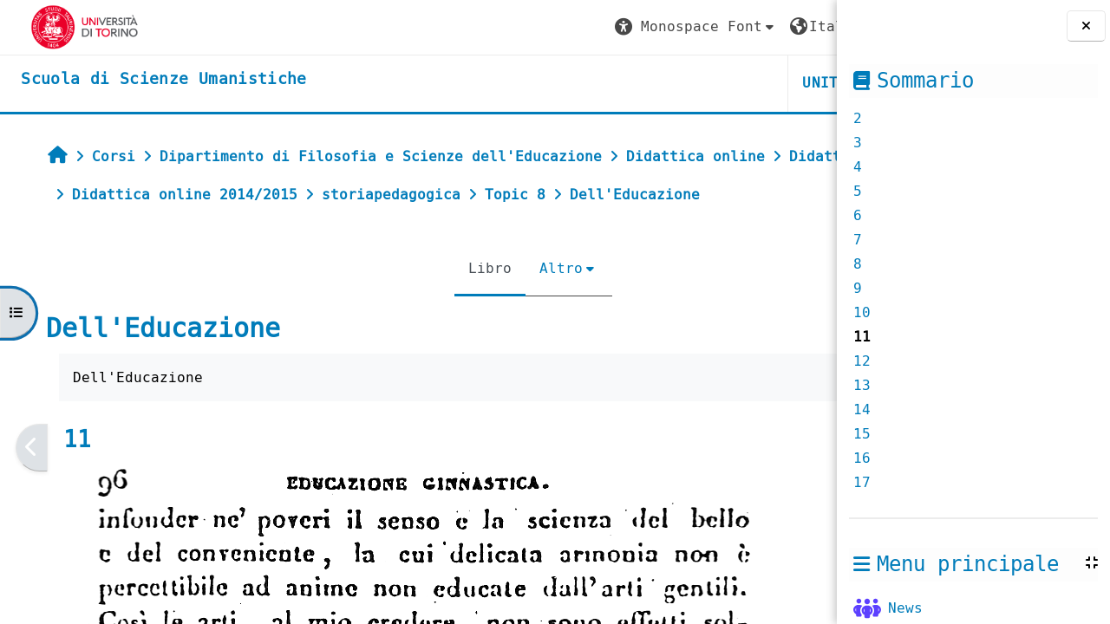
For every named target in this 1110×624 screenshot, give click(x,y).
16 (862, 458)
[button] (500, 27)
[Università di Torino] (67, 26)
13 (862, 385)
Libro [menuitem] (384, 306)
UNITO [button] (629, 83)
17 (862, 482)
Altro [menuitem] (455, 306)
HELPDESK (731, 83)
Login (788, 26)
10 (862, 312)
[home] (146, 79)
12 (862, 361)
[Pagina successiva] (831, 486)
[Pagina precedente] (23, 486)
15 (862, 434)
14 (862, 409)
